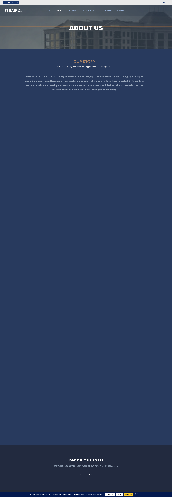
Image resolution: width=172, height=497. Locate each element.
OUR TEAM (72, 11)
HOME (49, 11)
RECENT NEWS (106, 11)
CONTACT (121, 11)
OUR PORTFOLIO (88, 11)
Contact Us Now (11, 2)
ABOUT (60, 11)
